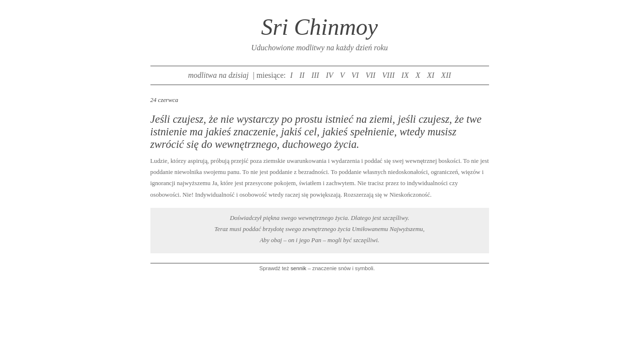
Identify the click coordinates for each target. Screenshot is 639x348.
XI (430, 75)
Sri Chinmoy (319, 27)
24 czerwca (164, 100)
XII (446, 75)
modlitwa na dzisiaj (218, 75)
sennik (298, 268)
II (302, 75)
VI (355, 75)
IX (405, 75)
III (315, 75)
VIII (388, 75)
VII (370, 75)
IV (329, 75)
